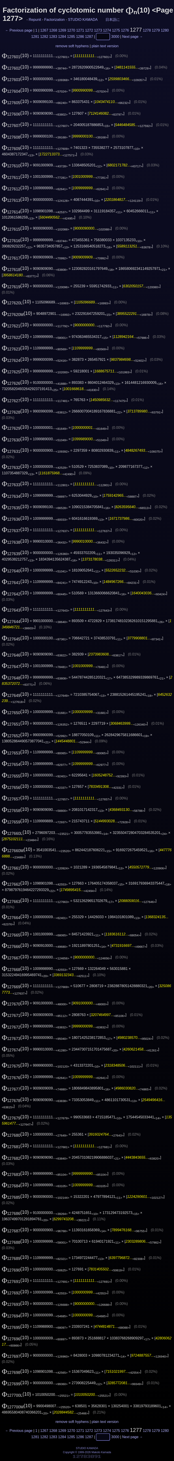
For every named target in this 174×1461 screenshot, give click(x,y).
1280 (165, 30)
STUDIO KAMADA (82, 19)
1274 (107, 30)
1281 (35, 36)
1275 (116, 30)
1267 (44, 30)
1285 (71, 36)
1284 (62, 36)
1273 (98, 30)
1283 (53, 36)
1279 (156, 30)
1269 (62, 30)
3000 (115, 36)
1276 (125, 30)
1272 (89, 30)
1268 (53, 30)
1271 (80, 30)
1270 (71, 30)
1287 (89, 36)
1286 (80, 36)
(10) (15, 55)
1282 (44, 36)
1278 (147, 30)
